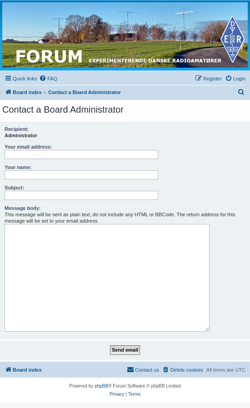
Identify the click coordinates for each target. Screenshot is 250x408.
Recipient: (17, 129)
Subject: (14, 187)
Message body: (22, 208)
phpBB (101, 385)
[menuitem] (48, 78)
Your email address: (28, 146)
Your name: (18, 167)
